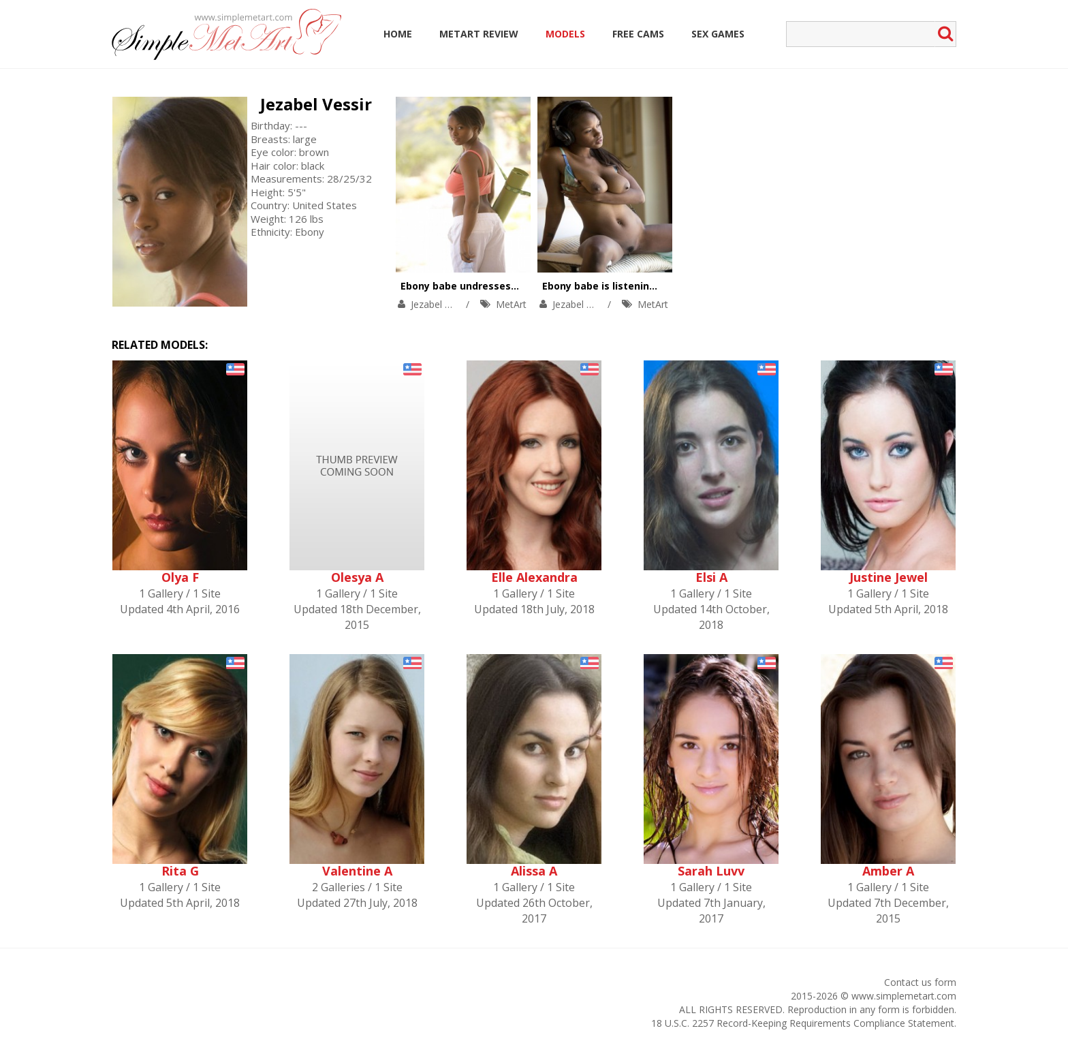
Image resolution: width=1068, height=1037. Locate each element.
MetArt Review (478, 33)
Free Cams (638, 33)
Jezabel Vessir (316, 104)
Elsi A (711, 577)
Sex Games (717, 33)
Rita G (180, 871)
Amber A (888, 871)
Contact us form (920, 982)
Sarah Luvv (711, 871)
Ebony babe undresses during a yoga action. (509, 285)
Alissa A (534, 871)
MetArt (511, 304)
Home (397, 33)
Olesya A (357, 577)
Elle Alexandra (534, 577)
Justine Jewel (888, 577)
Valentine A (357, 871)
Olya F (180, 577)
